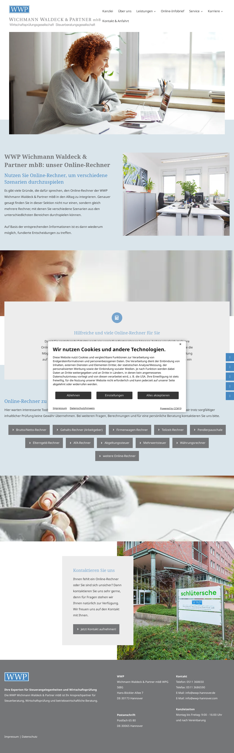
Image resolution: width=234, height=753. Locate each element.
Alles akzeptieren (158, 395)
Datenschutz (29, 736)
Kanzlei (107, 11)
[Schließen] (180, 344)
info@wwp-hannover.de (200, 693)
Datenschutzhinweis (82, 408)
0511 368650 (195, 682)
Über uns (124, 11)
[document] (117, 369)
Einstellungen (114, 395)
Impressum (60, 408)
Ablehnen (73, 395)
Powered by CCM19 (170, 408)
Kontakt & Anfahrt (115, 21)
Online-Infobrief (172, 11)
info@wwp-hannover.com (201, 698)
